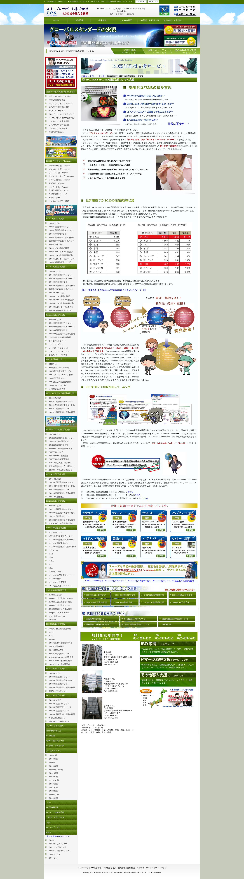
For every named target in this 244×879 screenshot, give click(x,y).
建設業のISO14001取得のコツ (61, 289)
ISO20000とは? (55, 319)
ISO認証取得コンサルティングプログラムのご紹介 (87, 1)
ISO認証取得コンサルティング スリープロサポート (67, 10)
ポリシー (141, 1)
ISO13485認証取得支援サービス (62, 486)
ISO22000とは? (55, 434)
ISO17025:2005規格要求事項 (60, 643)
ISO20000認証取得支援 (55, 315)
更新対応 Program (56, 183)
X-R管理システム (56, 572)
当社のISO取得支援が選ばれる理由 (60, 92)
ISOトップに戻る (53, 827)
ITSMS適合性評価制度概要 (60, 337)
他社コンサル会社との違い (60, 96)
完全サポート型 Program (59, 166)
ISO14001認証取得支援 (55, 267)
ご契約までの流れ (56, 132)
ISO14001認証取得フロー (59, 282)
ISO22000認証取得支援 (182, 595)
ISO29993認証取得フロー (59, 516)
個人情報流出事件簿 (57, 389)
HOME (87, 581)
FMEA (51, 561)
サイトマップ (153, 1)
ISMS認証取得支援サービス (60, 371)
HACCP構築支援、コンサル (60, 463)
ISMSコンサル (54, 854)
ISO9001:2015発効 (56, 244)
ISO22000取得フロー (161, 581)
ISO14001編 (53, 759)
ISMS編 (52, 762)
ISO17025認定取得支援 (55, 624)
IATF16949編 (54, 780)
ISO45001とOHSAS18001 (59, 721)
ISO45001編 (53, 777)
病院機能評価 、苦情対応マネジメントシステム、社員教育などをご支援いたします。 (166, 681)
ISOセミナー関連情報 (55, 812)
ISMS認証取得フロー (57, 378)
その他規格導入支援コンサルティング (120, 1)
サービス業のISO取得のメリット (136, 624)
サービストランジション (59, 348)
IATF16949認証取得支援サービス (62, 540)
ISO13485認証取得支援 (55, 474)
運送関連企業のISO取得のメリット (175, 619)
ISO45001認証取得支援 (55, 695)
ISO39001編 (53, 798)
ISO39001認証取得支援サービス (62, 680)
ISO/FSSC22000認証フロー (59, 445)
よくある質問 (126, 20)
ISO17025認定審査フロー (59, 654)
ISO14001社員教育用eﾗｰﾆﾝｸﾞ (60, 310)
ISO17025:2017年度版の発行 (60, 661)
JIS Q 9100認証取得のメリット (61, 598)
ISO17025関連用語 (56, 646)
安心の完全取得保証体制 (59, 107)
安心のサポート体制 (57, 110)
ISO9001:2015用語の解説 (59, 248)
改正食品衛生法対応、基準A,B (61, 466)
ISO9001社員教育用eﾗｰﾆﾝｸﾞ (60, 262)
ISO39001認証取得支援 (55, 669)
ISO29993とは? (55, 506)
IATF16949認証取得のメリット (61, 536)
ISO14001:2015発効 (56, 293)
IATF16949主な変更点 (57, 582)
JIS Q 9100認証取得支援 (56, 590)
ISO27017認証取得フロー (59, 409)
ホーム (56, 20)
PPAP (51, 557)
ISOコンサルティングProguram (59, 161)
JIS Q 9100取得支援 (181, 602)
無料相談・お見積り (173, 20)
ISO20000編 (53, 766)
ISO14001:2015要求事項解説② (61, 303)
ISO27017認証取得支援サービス (62, 405)
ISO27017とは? (55, 398)
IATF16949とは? (55, 532)
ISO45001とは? (55, 700)
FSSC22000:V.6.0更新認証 (59, 459)
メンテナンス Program (58, 187)
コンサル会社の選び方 (55, 726)
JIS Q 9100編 (54, 794)
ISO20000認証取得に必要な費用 (62, 334)
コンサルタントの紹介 (58, 128)
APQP (51, 554)
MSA (51, 568)
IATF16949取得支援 (123, 602)
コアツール (53, 550)
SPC (50, 564)
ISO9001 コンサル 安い (59, 851)
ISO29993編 (53, 791)
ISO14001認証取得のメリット (61, 275)
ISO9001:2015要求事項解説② (61, 255)
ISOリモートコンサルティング (61, 114)
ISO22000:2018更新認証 (58, 456)
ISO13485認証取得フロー (59, 489)
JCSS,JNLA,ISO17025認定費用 (61, 657)
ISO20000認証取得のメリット (61, 323)
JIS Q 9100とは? (55, 595)
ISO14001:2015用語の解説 (59, 296)
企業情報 (79, 20)
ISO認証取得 (96, 868)
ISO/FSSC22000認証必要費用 (60, 448)
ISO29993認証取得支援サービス (62, 513)
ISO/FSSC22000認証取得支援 (58, 430)
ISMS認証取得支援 (54, 359)
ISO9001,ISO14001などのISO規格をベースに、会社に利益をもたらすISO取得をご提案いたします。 (167, 650)
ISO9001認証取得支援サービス (61, 230)
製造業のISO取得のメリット (97, 619)
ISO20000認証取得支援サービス (62, 326)
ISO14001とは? (55, 271)
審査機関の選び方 (53, 731)
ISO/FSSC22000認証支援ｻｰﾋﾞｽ (61, 441)
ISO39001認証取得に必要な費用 (62, 687)
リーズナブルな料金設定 (59, 125)
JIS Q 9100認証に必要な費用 (60, 609)
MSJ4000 (52, 620)
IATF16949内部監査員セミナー (61, 575)
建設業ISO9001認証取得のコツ (61, 241)
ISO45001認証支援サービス (60, 707)
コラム (49, 802)
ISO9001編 (53, 755)
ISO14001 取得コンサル (58, 844)
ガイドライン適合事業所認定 (61, 523)
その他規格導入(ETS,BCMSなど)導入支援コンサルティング (132, 872)
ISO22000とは (97, 581)
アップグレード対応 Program (61, 176)
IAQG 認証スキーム (57, 616)
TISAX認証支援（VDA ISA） (61, 586)
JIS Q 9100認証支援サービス (60, 602)
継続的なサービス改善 (58, 355)
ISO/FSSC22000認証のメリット (61, 438)
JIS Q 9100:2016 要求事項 (59, 613)
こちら (130, 492)
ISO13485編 (53, 773)
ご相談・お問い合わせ (55, 817)
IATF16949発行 (55, 579)
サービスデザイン (56, 344)
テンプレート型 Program (59, 169)
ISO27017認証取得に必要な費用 (62, 412)
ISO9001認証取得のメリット (60, 227)
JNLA (51, 632)
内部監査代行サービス (58, 194)
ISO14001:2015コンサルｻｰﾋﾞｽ (61, 307)
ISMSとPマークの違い (58, 385)
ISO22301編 (53, 787)
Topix (48, 822)
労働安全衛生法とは (57, 718)
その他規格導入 (109, 868)
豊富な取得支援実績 (57, 100)
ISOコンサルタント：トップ (92, 76)
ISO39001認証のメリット (59, 677)
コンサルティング (129, 51)
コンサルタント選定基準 (59, 121)
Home (48, 832)
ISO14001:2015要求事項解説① (61, 300)
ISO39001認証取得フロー (59, 684)
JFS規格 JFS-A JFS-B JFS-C (60, 470)
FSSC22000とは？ (56, 452)
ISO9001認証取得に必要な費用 (61, 237)
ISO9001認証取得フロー (58, 234)
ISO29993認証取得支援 (55, 501)
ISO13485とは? (55, 479)
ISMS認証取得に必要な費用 (60, 382)
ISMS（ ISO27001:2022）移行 (61, 375)
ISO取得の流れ (167, 624)
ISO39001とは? (55, 673)
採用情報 (103, 20)
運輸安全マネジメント (58, 691)
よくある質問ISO (53, 751)
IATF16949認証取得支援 (56, 528)
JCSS (51, 636)
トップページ (83, 868)
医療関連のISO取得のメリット (97, 624)
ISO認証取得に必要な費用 (183, 581)
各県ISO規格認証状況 (55, 741)
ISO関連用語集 (52, 807)
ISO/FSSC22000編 (56, 770)
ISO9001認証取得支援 (55, 219)
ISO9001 (52, 840)
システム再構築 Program (59, 180)
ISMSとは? (53, 364)
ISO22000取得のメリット (115, 581)
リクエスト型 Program (58, 173)
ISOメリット (54, 858)
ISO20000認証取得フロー (59, 330)
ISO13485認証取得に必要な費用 (62, 493)
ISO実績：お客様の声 (149, 20)
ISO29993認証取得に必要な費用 (62, 520)
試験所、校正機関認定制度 (60, 629)
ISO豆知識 (50, 736)
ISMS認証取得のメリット (59, 368)
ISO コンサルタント (57, 847)
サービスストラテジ (57, 341)
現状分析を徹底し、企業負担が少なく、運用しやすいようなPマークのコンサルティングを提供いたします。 (167, 666)
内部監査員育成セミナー (59, 190)
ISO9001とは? (54, 223)
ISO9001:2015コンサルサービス (62, 259)
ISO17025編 (53, 784)
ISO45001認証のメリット (59, 704)
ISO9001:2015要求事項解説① (61, 252)
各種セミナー (54, 198)
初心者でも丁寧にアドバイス (61, 103)
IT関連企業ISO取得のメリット (135, 619)
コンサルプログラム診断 (59, 201)
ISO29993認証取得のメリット (61, 509)
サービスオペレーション (59, 351)
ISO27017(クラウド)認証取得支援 (60, 393)
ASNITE (52, 639)
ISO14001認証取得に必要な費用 (62, 285)
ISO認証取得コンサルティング (56, 1)
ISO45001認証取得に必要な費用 (62, 714)
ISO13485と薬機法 (56, 497)
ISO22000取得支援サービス (139, 581)
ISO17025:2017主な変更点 (59, 664)
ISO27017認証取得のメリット (61, 402)
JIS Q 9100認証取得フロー (59, 605)
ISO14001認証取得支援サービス (62, 278)
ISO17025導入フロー (57, 650)
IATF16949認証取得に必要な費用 (62, 547)
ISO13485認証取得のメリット (61, 482)
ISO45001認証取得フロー (59, 711)
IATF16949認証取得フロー (59, 543)
